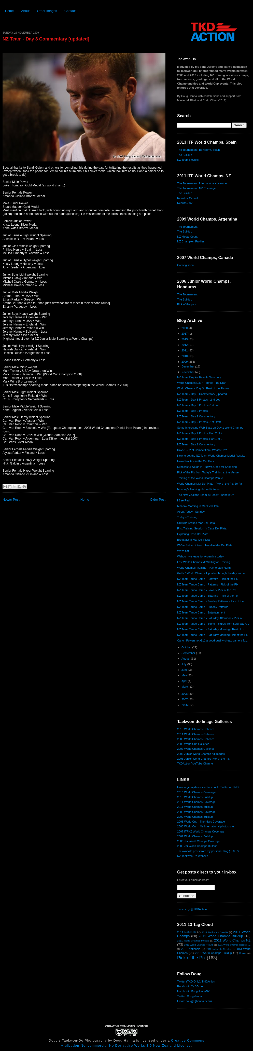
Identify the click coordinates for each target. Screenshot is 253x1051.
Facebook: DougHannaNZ (193, 991)
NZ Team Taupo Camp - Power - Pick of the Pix (206, 590)
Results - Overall (187, 198)
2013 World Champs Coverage (196, 792)
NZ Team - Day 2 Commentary (196, 416)
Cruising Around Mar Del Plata (196, 522)
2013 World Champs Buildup (195, 797)
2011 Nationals (186, 932)
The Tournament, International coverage (202, 183)
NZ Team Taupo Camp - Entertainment (201, 612)
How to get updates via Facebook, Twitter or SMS (207, 787)
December (188, 366)
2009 (185, 361)
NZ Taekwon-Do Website (192, 855)
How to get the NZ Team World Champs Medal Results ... (212, 455)
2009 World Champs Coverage (196, 811)
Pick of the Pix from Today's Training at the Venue (208, 472)
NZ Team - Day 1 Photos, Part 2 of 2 (199, 433)
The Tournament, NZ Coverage (196, 188)
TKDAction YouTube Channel (195, 763)
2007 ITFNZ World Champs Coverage (200, 831)
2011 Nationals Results (215, 932)
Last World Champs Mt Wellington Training (203, 562)
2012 (185, 344)
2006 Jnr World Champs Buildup (197, 846)
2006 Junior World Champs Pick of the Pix (203, 758)
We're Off (183, 550)
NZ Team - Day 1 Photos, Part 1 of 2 (199, 438)
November (188, 372)
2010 (185, 356)
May (184, 675)
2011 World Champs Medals (193, 940)
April (184, 681)
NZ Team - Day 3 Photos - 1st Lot (198, 405)
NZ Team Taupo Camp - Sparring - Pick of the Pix (207, 595)
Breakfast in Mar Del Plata (193, 539)
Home (9, 11)
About (25, 11)
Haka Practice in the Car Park (195, 461)
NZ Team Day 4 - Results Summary (199, 377)
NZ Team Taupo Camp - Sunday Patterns (202, 606)
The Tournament (187, 226)
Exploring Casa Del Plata (192, 534)
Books (242, 953)
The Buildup (184, 154)
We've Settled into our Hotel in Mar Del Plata (204, 545)
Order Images (47, 11)
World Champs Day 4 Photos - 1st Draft (201, 382)
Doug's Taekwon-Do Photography (78, 1040)
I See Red (183, 500)
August (186, 658)
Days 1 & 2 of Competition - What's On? (202, 450)
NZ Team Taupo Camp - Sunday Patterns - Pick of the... (211, 601)
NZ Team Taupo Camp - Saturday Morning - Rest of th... (211, 629)
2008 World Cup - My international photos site (205, 826)
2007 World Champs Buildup (195, 836)
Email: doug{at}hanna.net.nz (194, 1001)
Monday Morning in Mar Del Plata (198, 506)
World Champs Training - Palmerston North (204, 567)
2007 (185, 699)
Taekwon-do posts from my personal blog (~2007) (208, 851)
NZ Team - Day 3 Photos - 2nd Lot (198, 399)
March (185, 686)
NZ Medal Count (187, 236)
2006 (185, 704)
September (188, 652)
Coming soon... (186, 265)
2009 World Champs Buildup (195, 816)
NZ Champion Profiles (191, 241)
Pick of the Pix (191, 957)
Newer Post (11, 499)
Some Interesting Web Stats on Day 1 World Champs (210, 427)
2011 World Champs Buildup (195, 806)
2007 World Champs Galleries (196, 748)
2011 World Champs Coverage (196, 801)
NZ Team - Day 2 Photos (192, 410)
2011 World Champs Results (198, 945)
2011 (185, 350)
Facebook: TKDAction (190, 986)
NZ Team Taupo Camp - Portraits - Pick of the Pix (207, 578)
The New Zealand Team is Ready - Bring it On (205, 494)
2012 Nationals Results (218, 949)
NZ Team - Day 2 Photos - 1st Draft (199, 422)
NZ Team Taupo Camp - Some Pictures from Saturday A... (213, 623)
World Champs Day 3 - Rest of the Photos (203, 388)
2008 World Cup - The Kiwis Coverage (201, 821)
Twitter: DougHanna (189, 996)
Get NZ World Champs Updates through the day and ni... (212, 573)
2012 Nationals (190, 948)
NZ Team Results (188, 159)
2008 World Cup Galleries (193, 743)
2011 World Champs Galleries (196, 734)
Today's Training (187, 517)
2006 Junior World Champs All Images (201, 753)
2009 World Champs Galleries (196, 739)
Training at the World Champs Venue (200, 478)
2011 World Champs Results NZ (234, 945)
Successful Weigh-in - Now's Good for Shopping (207, 466)
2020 (185, 328)
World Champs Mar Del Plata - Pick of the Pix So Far (210, 483)
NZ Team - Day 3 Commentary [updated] (46, 39)
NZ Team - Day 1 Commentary (196, 444)
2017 (185, 333)
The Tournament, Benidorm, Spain (198, 149)
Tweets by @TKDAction (192, 909)
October (186, 647)
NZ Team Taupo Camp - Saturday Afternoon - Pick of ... (211, 618)
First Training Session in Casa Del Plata (202, 528)
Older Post (157, 499)
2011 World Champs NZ (232, 940)
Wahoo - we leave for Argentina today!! (201, 556)
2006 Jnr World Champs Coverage (198, 841)
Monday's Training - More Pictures (198, 489)
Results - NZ (185, 202)
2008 (185, 693)
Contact (70, 11)
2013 (185, 339)
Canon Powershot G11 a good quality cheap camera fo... (212, 640)
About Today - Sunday (191, 511)
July (184, 664)
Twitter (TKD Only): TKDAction (196, 981)
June (184, 669)
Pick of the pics (186, 304)
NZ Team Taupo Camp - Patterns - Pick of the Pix (207, 584)
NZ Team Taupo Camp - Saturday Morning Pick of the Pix (212, 634)
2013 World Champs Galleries (196, 729)
